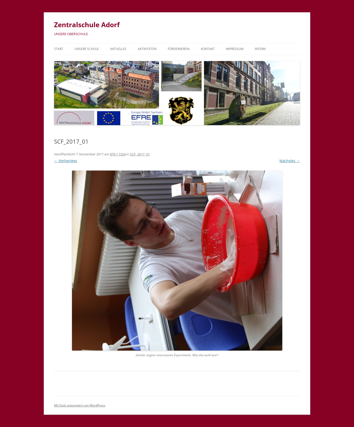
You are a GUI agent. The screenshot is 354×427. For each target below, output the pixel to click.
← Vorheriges (65, 160)
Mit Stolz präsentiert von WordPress (79, 405)
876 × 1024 (118, 154)
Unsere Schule (87, 49)
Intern (260, 49)
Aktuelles (118, 49)
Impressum (235, 49)
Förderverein (179, 49)
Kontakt (208, 49)
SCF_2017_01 (140, 154)
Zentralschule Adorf (87, 24)
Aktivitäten (147, 49)
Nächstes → (289, 160)
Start (58, 49)
